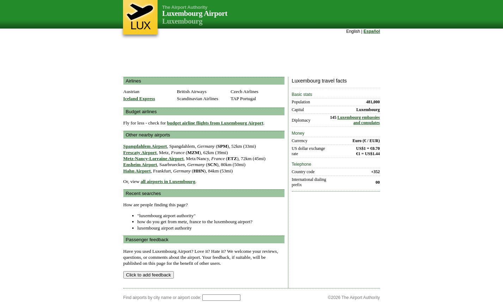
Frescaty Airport (140, 152)
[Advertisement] (251, 56)
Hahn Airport (137, 170)
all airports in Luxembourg (168, 181)
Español (371, 31)
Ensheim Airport (140, 164)
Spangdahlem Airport (145, 146)
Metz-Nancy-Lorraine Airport (153, 158)
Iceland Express (139, 98)
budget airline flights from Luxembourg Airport (215, 123)
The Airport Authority (184, 7)
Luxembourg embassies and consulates (358, 120)
